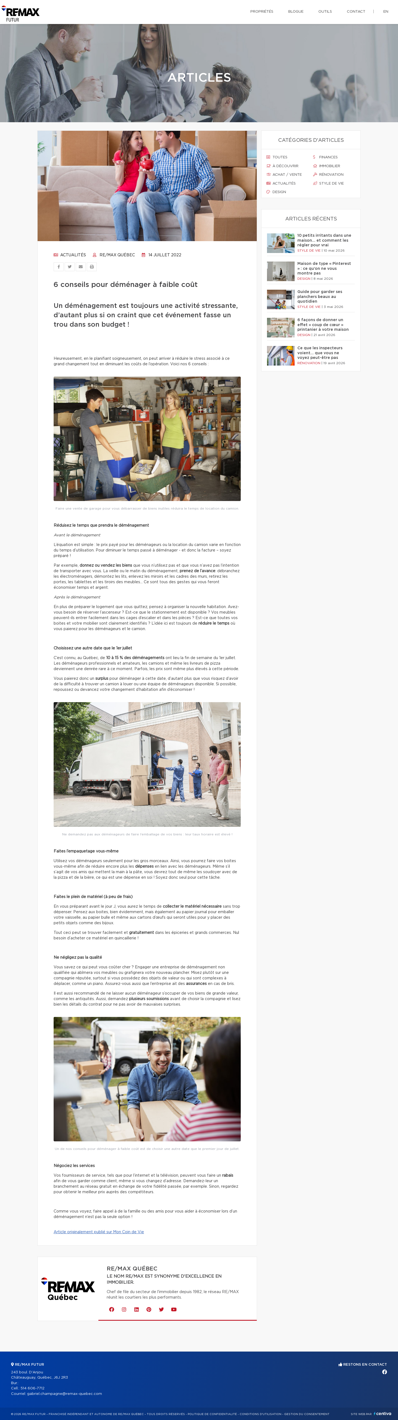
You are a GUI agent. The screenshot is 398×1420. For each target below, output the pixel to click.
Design (276, 192)
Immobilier (326, 166)
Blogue (295, 12)
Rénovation (328, 175)
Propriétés (261, 12)
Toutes (276, 157)
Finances (325, 157)
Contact (356, 12)
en (385, 12)
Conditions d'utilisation (260, 1414)
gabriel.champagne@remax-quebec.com (64, 1394)
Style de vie (328, 183)
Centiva (382, 1413)
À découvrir (282, 166)
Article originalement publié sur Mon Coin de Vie (99, 1232)
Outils (325, 12)
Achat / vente (284, 175)
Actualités (70, 255)
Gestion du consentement (306, 1414)
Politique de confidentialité (212, 1414)
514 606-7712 (32, 1388)
